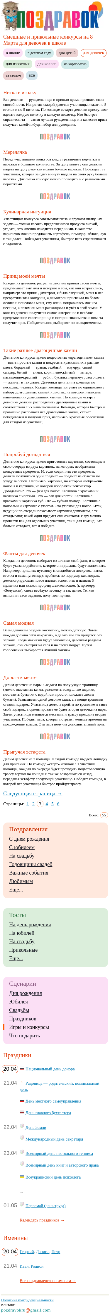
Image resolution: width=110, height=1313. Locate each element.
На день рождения (30, 924)
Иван (24, 1266)
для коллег (47, 63)
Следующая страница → (32, 793)
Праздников (22, 1019)
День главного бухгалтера (48, 1112)
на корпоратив (75, 64)
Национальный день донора (50, 1069)
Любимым (21, 881)
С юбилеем (22, 847)
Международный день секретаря (54, 1139)
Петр (55, 1251)
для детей (67, 52)
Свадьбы (19, 1010)
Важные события (28, 873)
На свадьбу (21, 856)
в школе (13, 52)
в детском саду (39, 53)
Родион (37, 1266)
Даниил (43, 1251)
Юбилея (18, 1002)
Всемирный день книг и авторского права (62, 1165)
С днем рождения (29, 839)
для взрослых (18, 63)
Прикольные (23, 950)
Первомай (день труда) (46, 1205)
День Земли (36, 1127)
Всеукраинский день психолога (53, 1177)
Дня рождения (25, 993)
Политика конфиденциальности (27, 1300)
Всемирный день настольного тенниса (59, 1153)
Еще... (16, 890)
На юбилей (21, 933)
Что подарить (24, 1036)
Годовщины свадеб (30, 864)
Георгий (27, 1251)
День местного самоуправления (53, 1101)
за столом (13, 75)
